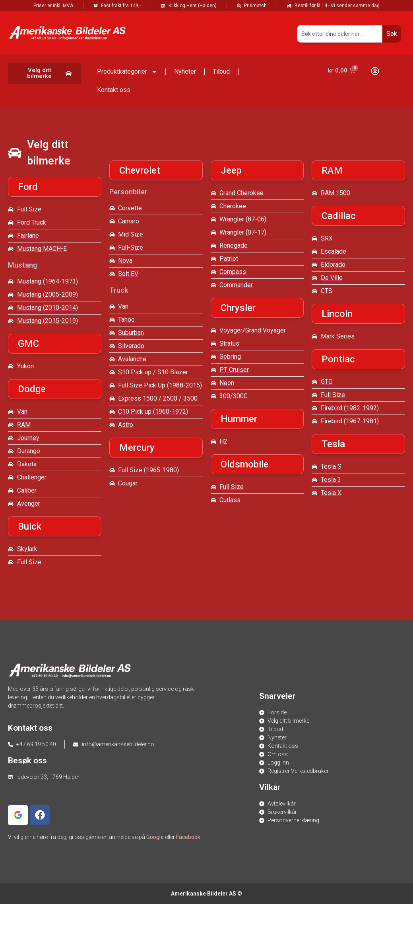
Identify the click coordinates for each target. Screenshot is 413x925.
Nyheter (185, 71)
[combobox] (339, 34)
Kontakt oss (113, 90)
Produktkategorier (127, 72)
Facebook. (189, 837)
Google (155, 837)
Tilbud (221, 71)
